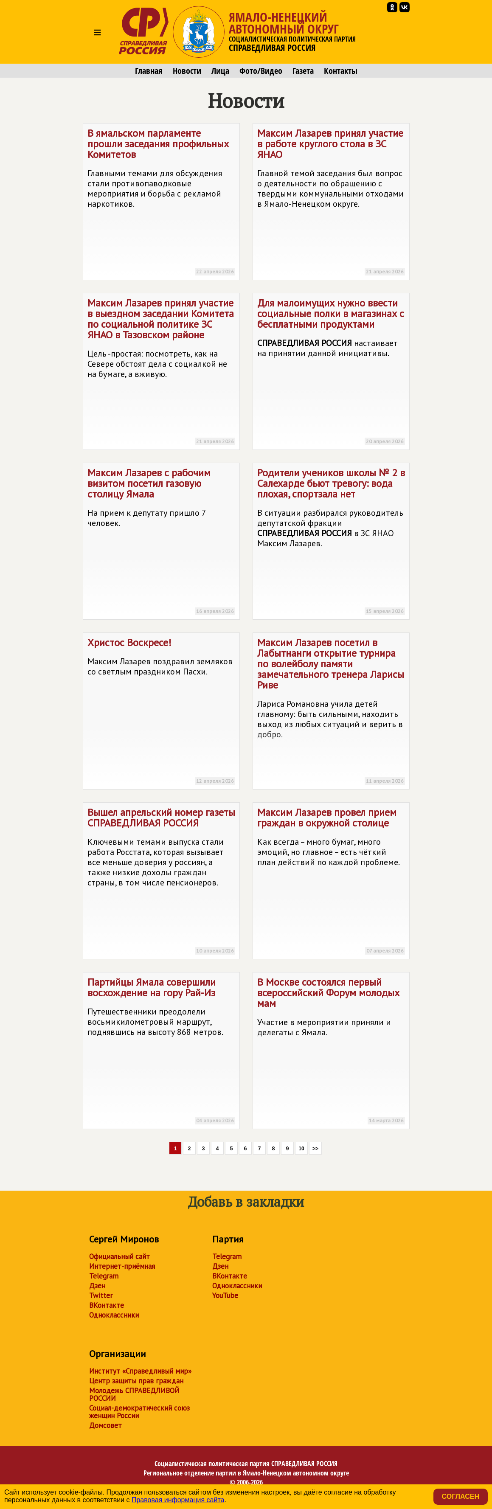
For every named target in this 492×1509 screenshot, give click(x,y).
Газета (303, 71)
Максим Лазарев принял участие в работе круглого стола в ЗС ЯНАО (331, 203)
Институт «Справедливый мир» (140, 1371)
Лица (220, 71)
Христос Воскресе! (161, 712)
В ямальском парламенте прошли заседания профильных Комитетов (161, 203)
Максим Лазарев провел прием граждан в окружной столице (331, 882)
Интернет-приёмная (122, 1266)
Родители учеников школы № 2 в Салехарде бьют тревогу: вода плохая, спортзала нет (331, 542)
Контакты (340, 71)
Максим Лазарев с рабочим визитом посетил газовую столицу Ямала (161, 542)
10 (301, 1149)
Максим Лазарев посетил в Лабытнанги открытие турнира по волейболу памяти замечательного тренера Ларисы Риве (331, 712)
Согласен (460, 1496)
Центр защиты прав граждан (136, 1381)
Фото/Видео (260, 71)
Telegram (103, 1276)
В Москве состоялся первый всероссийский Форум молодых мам (331, 1052)
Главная (149, 71)
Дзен (97, 1286)
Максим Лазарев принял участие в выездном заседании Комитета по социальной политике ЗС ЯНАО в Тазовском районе (161, 373)
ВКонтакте (106, 1305)
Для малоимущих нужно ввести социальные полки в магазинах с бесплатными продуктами (331, 373)
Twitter (100, 1295)
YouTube (225, 1295)
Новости (187, 71)
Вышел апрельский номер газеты (161, 882)
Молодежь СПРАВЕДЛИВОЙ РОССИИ (134, 1394)
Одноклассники (114, 1315)
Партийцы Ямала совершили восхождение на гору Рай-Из (161, 1052)
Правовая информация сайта (178, 1499)
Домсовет (105, 1425)
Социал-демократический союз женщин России (139, 1411)
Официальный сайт (119, 1256)
